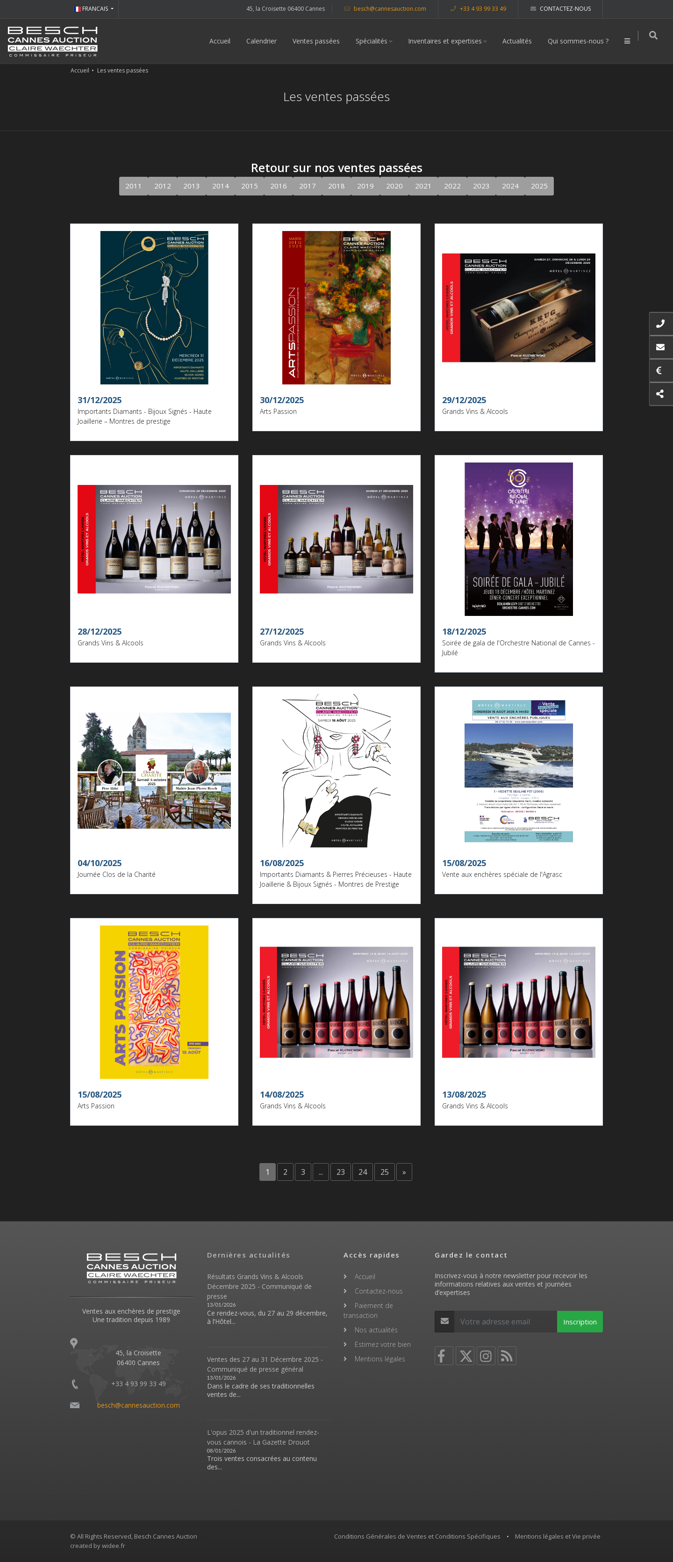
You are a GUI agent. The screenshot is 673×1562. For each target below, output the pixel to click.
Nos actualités (376, 1329)
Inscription (580, 1321)
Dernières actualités (249, 1254)
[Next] (404, 1172)
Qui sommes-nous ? (581, 40)
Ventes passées (320, 40)
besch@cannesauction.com (385, 9)
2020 (394, 185)
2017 (307, 185)
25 (384, 1172)
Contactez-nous (560, 9)
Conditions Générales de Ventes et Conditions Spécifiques (417, 1536)
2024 (510, 185)
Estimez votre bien (383, 1344)
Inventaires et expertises (449, 40)
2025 (539, 185)
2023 (481, 185)
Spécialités (375, 40)
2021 (423, 185)
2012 (162, 185)
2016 (278, 185)
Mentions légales (380, 1358)
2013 (191, 185)
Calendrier (265, 40)
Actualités (521, 40)
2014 (220, 185)
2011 (133, 185)
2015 (249, 185)
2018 (336, 185)
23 (340, 1172)
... (321, 1172)
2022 (452, 185)
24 (362, 1172)
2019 (365, 185)
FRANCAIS (91, 9)
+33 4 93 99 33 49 (478, 9)
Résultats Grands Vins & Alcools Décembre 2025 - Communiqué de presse (259, 1286)
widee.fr (113, 1545)
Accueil (223, 40)
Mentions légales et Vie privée (558, 1536)
